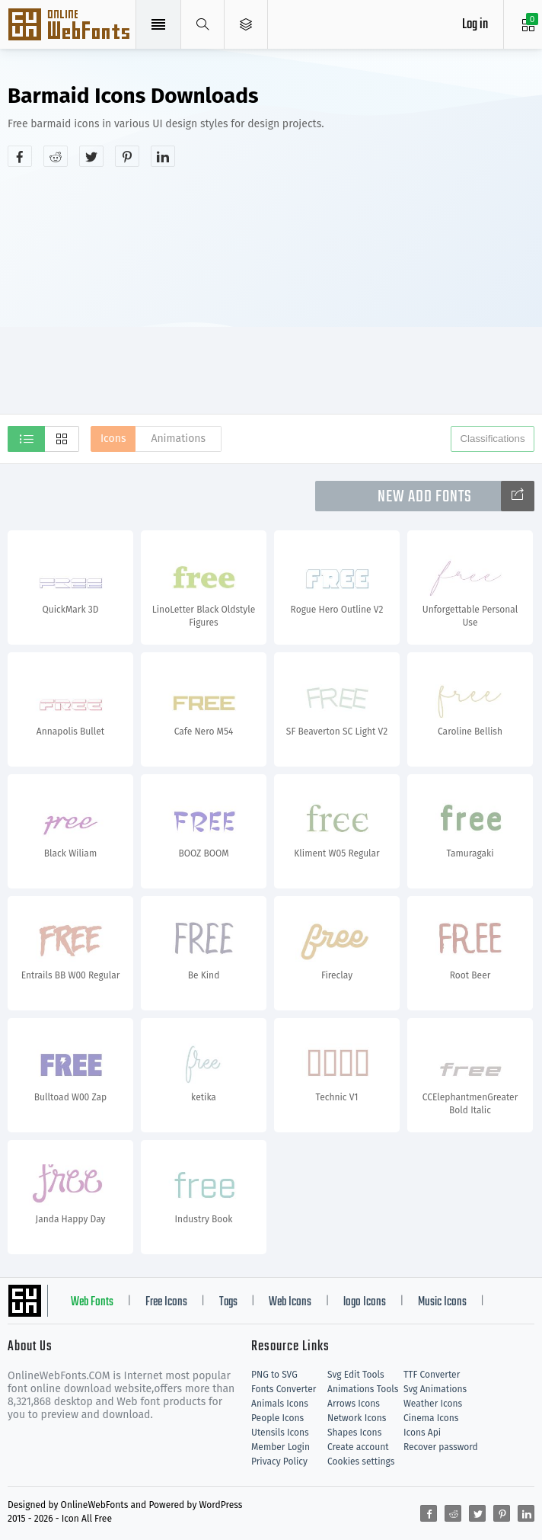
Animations (178, 438)
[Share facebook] (20, 156)
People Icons (277, 1418)
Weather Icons (432, 1403)
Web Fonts (92, 1302)
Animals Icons (279, 1403)
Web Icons (290, 1302)
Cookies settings (360, 1461)
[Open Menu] (246, 24)
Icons (113, 438)
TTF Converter (431, 1374)
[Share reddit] (55, 156)
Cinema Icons (430, 1418)
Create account (358, 1447)
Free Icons (166, 1302)
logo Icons (364, 1302)
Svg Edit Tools (355, 1374)
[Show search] (203, 24)
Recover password (440, 1447)
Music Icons (442, 1302)
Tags (228, 1302)
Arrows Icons (353, 1403)
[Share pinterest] (127, 156)
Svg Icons (70, 26)
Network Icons (356, 1418)
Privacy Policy (279, 1461)
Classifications (492, 438)
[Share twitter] (91, 156)
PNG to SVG (274, 1374)
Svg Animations (435, 1389)
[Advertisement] (275, 288)
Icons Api (422, 1432)
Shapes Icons (354, 1432)
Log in (475, 25)
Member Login (280, 1447)
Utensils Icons (280, 1432)
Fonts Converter (283, 1389)
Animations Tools (362, 1389)
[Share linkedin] (163, 156)
